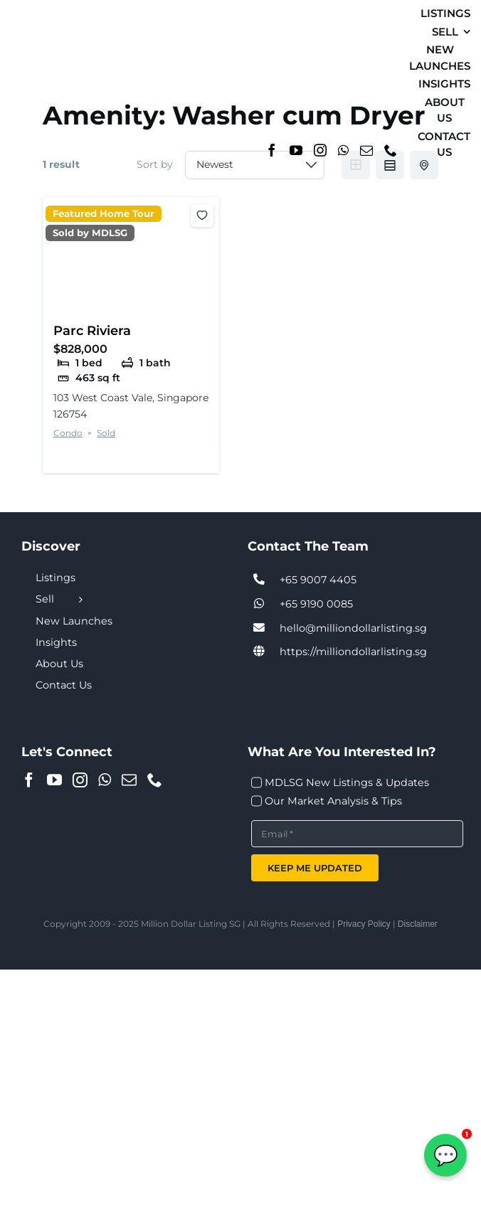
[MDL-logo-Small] (42, 76)
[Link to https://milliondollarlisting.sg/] (259, 651)
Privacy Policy (364, 924)
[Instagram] (320, 150)
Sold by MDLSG (90, 233)
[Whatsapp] (343, 150)
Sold (106, 433)
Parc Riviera (92, 330)
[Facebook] (271, 150)
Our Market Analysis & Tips (333, 801)
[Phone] (390, 150)
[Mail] (366, 150)
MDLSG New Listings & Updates (347, 782)
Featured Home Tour (103, 213)
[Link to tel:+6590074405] (259, 579)
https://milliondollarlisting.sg (353, 651)
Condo (68, 433)
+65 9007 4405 (318, 579)
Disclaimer (418, 924)
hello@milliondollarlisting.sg (353, 628)
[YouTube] (296, 150)
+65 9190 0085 (316, 604)
